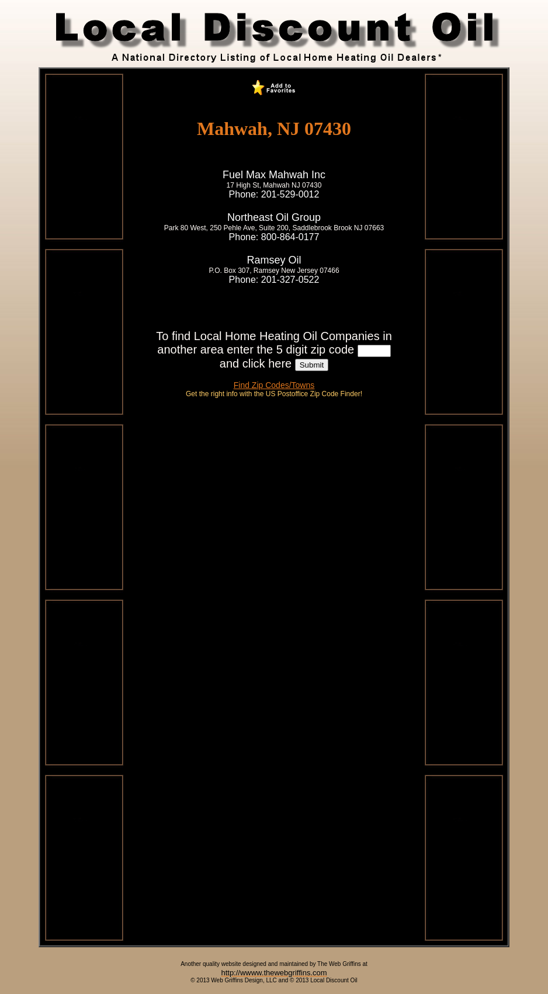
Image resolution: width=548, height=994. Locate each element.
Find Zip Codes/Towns (274, 385)
